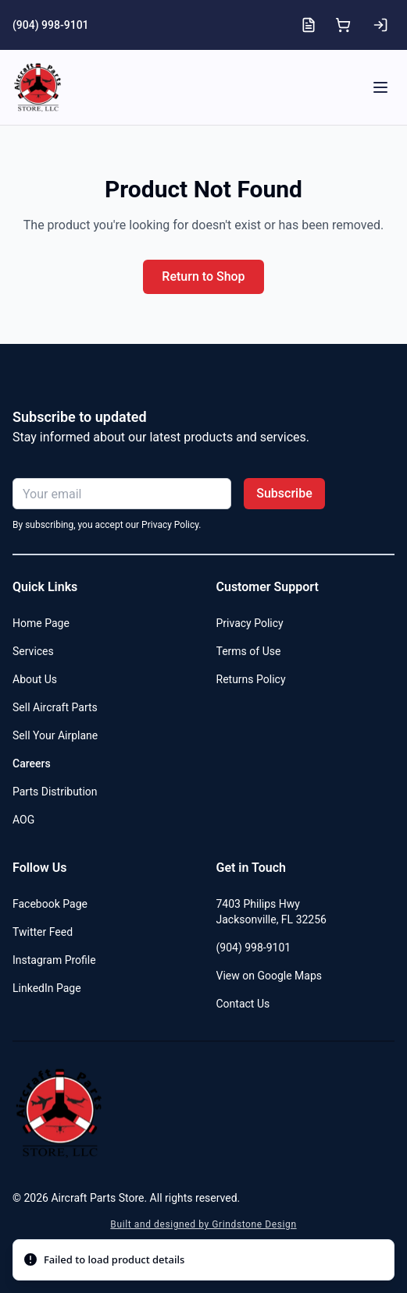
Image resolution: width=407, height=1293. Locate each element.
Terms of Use (248, 651)
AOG (23, 819)
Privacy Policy (250, 623)
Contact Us (243, 1003)
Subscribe (284, 493)
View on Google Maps (269, 975)
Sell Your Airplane (55, 735)
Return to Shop (203, 276)
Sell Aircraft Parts (55, 707)
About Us (34, 679)
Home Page (41, 623)
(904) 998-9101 (50, 25)
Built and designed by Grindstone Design (203, 1224)
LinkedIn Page (46, 988)
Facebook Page (49, 904)
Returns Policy (251, 679)
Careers (31, 763)
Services (33, 651)
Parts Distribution (55, 791)
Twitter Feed (42, 932)
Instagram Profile (54, 960)
